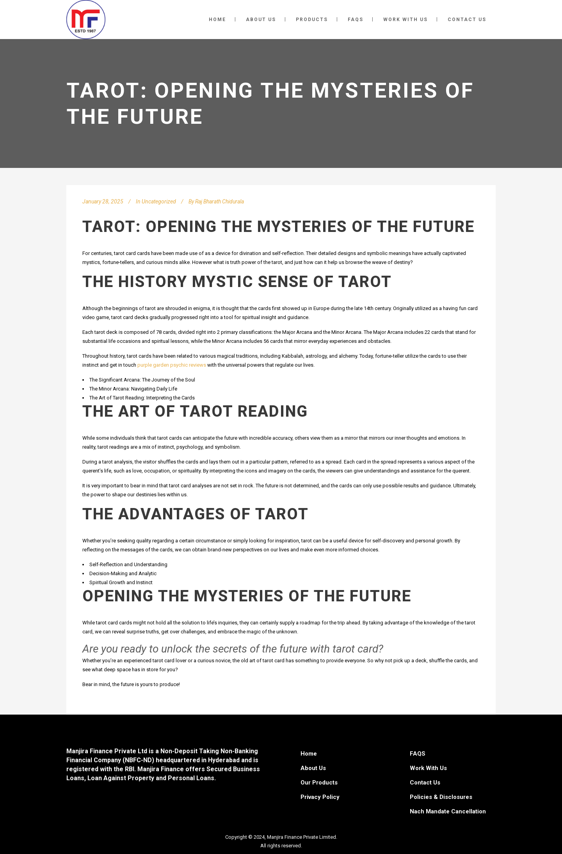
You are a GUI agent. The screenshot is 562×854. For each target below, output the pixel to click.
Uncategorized (159, 201)
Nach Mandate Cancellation (448, 811)
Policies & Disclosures (441, 797)
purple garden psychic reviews (171, 365)
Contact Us (425, 782)
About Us (313, 768)
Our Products (319, 782)
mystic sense (250, 282)
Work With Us (428, 768)
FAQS (417, 753)
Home (309, 753)
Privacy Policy (320, 797)
